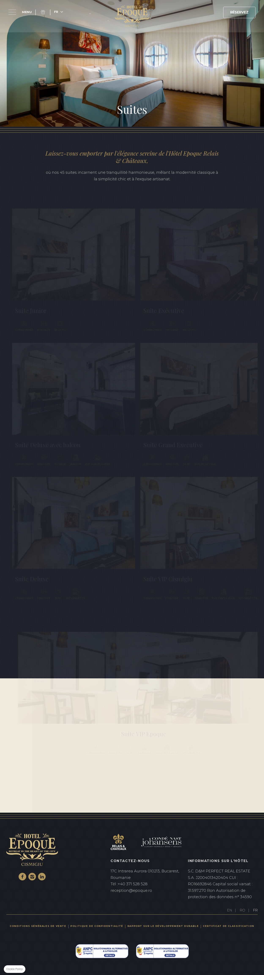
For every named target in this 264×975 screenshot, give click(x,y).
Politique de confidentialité (96, 926)
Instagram (32, 876)
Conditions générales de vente (38, 926)
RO (242, 910)
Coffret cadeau (45, 12)
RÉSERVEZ (239, 12)
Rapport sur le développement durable (163, 926)
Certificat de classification (228, 926)
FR (255, 910)
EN (229, 910)
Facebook (22, 876)
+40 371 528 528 (145, 884)
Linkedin (42, 876)
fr (56, 11)
